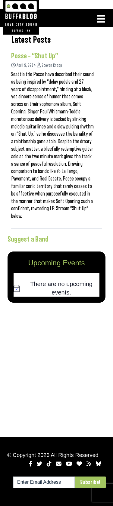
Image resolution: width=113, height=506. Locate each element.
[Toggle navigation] (101, 19)
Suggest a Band (28, 239)
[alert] (56, 288)
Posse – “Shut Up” (34, 56)
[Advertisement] (56, 368)
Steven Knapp (52, 65)
